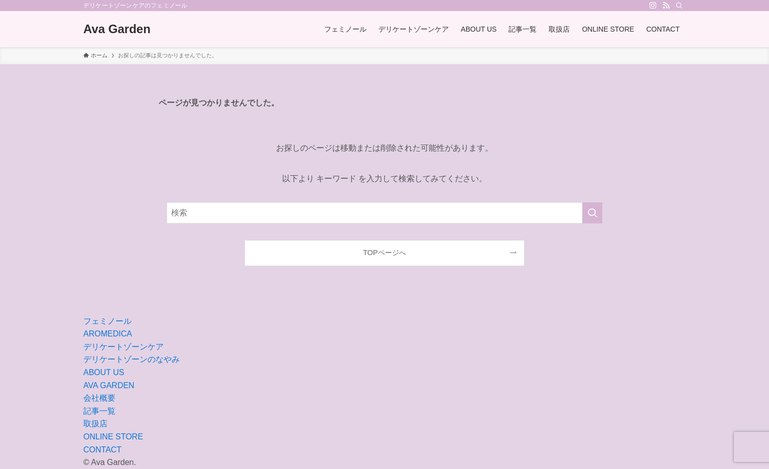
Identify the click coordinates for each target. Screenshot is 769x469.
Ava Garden (117, 29)
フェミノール (107, 321)
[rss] (666, 5)
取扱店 (95, 423)
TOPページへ (384, 253)
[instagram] (653, 5)
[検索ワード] (384, 212)
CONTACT (102, 449)
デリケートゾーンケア (123, 346)
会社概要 (99, 398)
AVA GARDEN (109, 385)
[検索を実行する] (592, 212)
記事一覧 (99, 411)
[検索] (679, 5)
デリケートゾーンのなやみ (131, 359)
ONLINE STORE (113, 436)
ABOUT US (103, 372)
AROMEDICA (107, 333)
